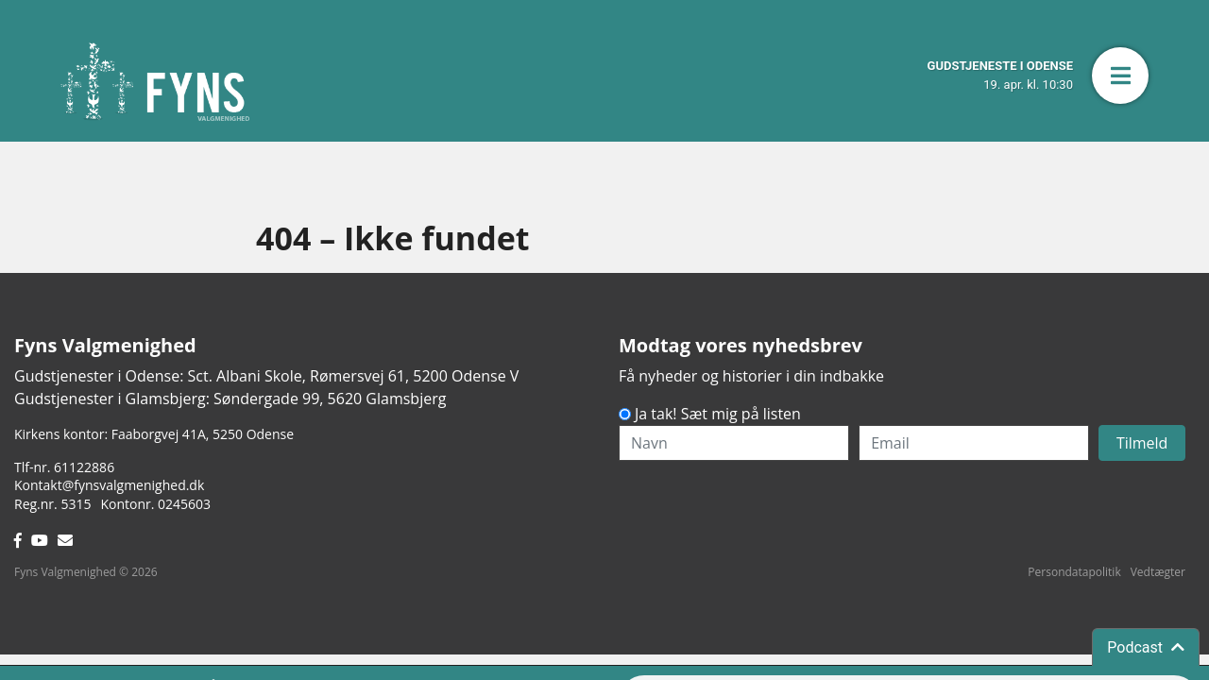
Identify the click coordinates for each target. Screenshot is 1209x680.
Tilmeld (1142, 443)
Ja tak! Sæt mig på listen (718, 413)
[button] (1120, 75)
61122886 (84, 467)
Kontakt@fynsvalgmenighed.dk (109, 485)
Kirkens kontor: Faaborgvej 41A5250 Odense (154, 434)
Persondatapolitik (1074, 572)
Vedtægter (1158, 572)
